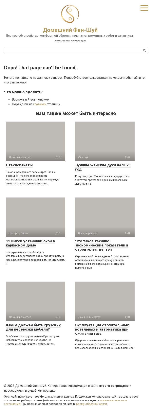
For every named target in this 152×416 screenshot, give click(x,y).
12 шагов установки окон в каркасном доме (30, 243)
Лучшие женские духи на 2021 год (103, 167)
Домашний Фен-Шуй (70, 30)
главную (39, 104)
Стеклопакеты (19, 165)
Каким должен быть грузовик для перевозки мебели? (33, 327)
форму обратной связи (91, 404)
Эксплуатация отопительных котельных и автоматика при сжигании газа (102, 329)
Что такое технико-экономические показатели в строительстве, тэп (101, 245)
